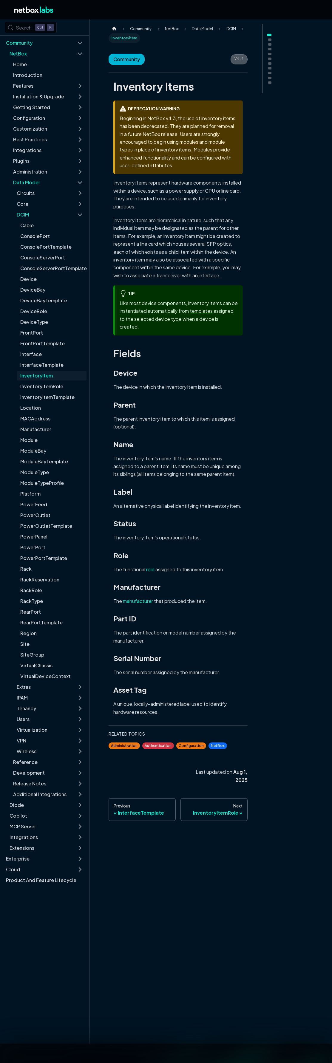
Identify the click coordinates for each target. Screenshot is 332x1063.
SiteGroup (32, 655)
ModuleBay (33, 451)
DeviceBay (32, 290)
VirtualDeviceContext (45, 676)
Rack (26, 569)
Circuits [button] (26, 193)
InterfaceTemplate (42, 365)
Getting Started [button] (31, 107)
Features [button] (23, 86)
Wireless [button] (26, 751)
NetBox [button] (18, 53)
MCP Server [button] (23, 826)
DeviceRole (33, 311)
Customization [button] (30, 129)
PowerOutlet (35, 515)
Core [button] (22, 204)
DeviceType (34, 322)
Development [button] (29, 773)
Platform (30, 494)
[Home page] (114, 28)
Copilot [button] (18, 816)
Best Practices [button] (30, 139)
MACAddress (35, 418)
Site (25, 644)
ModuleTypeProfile (42, 483)
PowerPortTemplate (43, 558)
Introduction (27, 75)
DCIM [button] (23, 214)
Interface (31, 354)
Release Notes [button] (29, 783)
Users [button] (23, 719)
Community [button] (19, 43)
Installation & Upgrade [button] (38, 96)
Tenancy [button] (26, 708)
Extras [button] (24, 687)
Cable (27, 225)
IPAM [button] (22, 697)
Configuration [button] (29, 118)
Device (28, 279)
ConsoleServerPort (42, 257)
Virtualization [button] (32, 730)
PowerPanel (33, 536)
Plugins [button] (21, 161)
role (150, 569)
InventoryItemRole (41, 386)
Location (30, 408)
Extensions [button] (22, 848)
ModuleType (34, 472)
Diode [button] (17, 805)
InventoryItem (36, 375)
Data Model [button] (26, 182)
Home (20, 64)
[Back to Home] (33, 10)
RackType (31, 601)
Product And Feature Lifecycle (41, 880)
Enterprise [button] (18, 858)
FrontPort (31, 332)
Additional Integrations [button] (40, 794)
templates (201, 311)
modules (189, 142)
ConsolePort (35, 236)
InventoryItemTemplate (47, 397)
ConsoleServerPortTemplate (53, 268)
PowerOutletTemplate (46, 526)
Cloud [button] (13, 869)
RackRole (31, 590)
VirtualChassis (36, 665)
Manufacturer (35, 429)
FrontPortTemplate (42, 343)
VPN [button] (21, 740)
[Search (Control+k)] (31, 27)
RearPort (30, 612)
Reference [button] (25, 762)
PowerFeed (33, 504)
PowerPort (32, 547)
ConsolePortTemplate (46, 247)
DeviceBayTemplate (43, 300)
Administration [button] (30, 171)
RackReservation (39, 579)
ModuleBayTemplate (44, 461)
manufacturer (138, 601)
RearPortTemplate (41, 622)
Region (28, 633)
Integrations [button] (27, 150)
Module (29, 440)
